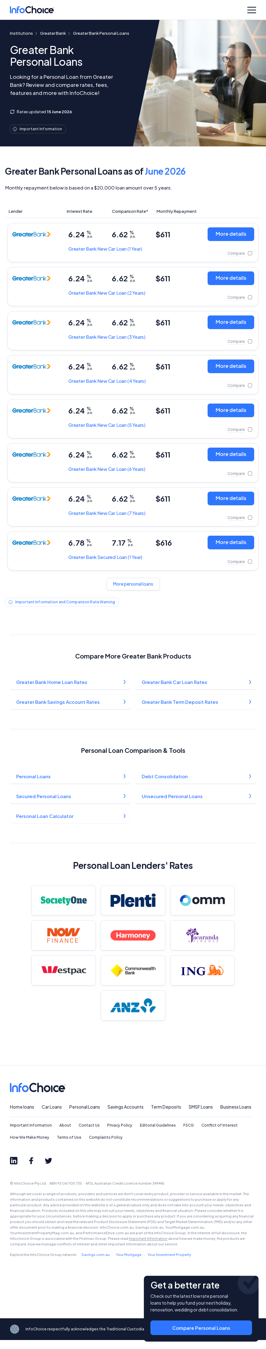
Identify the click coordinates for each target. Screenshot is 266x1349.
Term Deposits (166, 1116)
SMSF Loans (201, 1116)
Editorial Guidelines (158, 1134)
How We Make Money (29, 1146)
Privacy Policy (119, 1134)
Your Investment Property (169, 1264)
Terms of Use (69, 1146)
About (65, 1134)
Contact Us (89, 1134)
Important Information (31, 1134)
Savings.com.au (95, 1264)
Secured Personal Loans (43, 797)
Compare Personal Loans (201, 1324)
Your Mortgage (128, 1264)
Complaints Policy (106, 1146)
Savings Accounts (126, 1116)
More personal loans (133, 584)
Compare (236, 253)
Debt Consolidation (165, 777)
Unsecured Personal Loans (172, 797)
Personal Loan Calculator (45, 817)
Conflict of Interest (219, 1134)
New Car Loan (105, 249)
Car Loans (52, 1116)
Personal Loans (33, 777)
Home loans (22, 1116)
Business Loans (235, 1116)
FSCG (188, 1134)
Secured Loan (105, 557)
